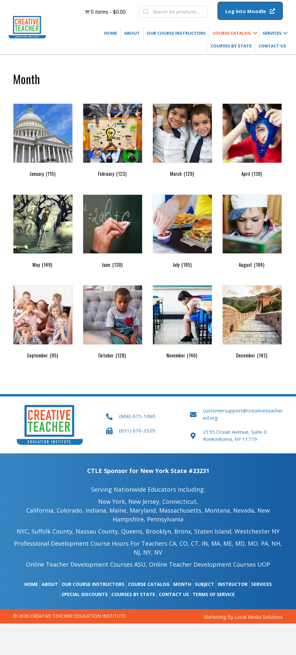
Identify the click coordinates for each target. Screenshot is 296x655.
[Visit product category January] (43, 141)
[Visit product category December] (252, 323)
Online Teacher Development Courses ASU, (86, 564)
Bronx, (183, 531)
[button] (250, 11)
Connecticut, (180, 501)
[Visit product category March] (182, 141)
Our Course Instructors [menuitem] (176, 33)
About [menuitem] (132, 33)
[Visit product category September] (43, 323)
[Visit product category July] (182, 232)
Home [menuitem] (110, 33)
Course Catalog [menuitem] (232, 33)
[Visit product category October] (112, 323)
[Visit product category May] (43, 232)
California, (40, 510)
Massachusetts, (181, 510)
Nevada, (244, 510)
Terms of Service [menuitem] (214, 594)
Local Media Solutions (259, 616)
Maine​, (118, 510)
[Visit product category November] (182, 323)
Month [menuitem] (182, 584)
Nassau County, (98, 531)
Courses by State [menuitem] (231, 46)
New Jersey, (144, 501)
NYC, (23, 531)
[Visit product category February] (112, 141)
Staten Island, (213, 531)
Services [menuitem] (272, 33)
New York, (112, 501)
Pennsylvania (165, 519)
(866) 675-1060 (137, 416)
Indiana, (96, 510)
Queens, (132, 531)
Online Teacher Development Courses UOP (209, 564)
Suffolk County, (52, 531)
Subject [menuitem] (204, 584)
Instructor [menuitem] (233, 584)
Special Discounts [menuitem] (85, 594)
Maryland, (143, 510)
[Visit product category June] (112, 232)
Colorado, (71, 510)
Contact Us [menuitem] (272, 46)
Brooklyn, (159, 531)
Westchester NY (257, 531)
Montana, (218, 510)
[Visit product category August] (252, 232)
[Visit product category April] (252, 141)
